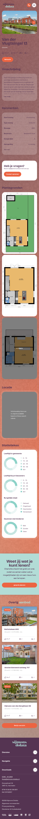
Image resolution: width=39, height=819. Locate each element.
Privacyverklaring (8, 806)
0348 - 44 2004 (7, 777)
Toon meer (7, 149)
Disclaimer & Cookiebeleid (11, 809)
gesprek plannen (19, 585)
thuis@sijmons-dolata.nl (11, 779)
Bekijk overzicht (19, 725)
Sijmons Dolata (12, 800)
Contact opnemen (12, 174)
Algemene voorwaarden (10, 803)
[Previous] (5, 22)
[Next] (34, 22)
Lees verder (7, 96)
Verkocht (7, 59)
